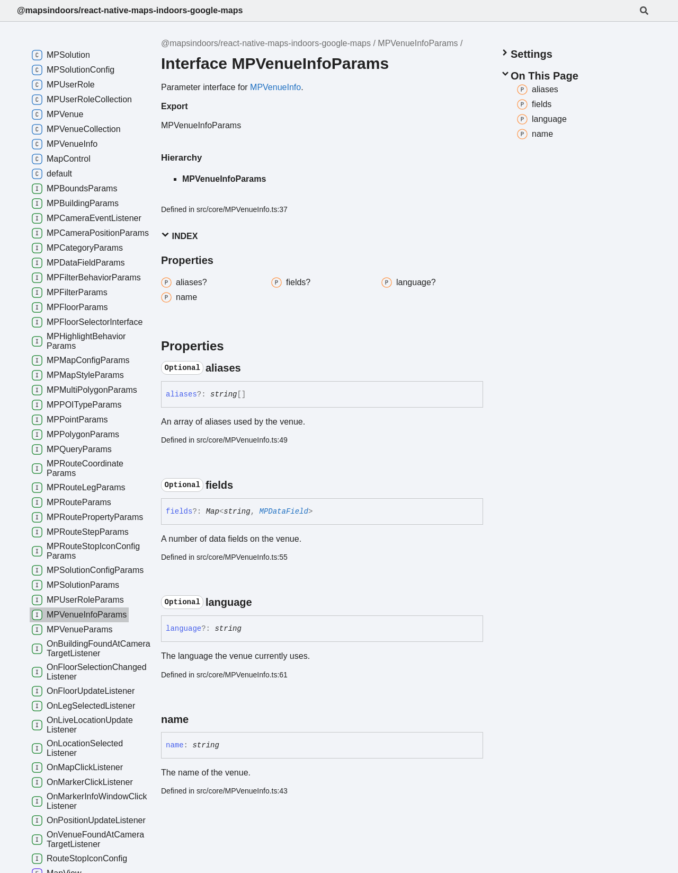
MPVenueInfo (275, 87)
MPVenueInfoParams (418, 43)
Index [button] (179, 236)
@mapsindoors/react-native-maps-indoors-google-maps (130, 10)
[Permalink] (250, 368)
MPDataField (284, 511)
